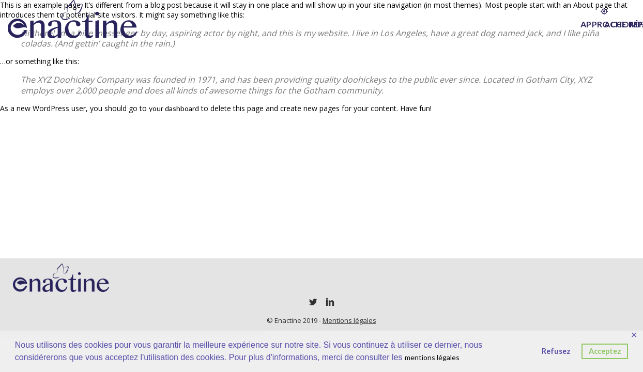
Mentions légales (349, 320)
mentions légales (432, 357)
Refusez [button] (556, 351)
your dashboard (174, 108)
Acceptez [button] (605, 351)
